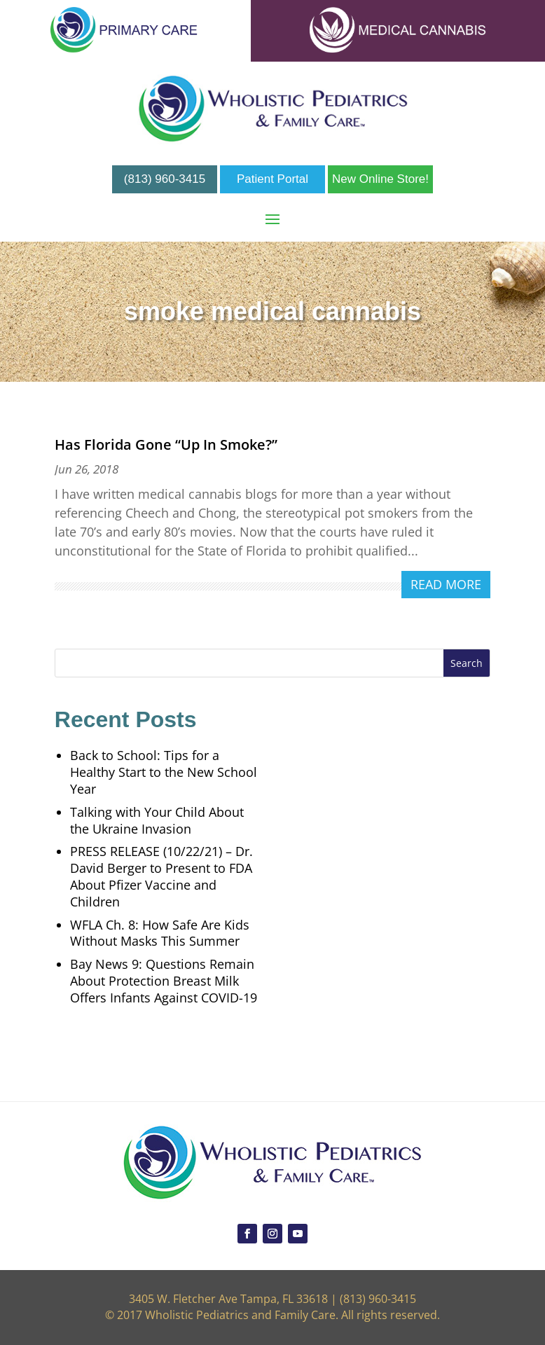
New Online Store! (380, 179)
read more (446, 584)
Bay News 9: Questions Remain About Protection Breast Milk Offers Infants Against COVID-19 (163, 981)
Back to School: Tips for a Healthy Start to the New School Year (163, 772)
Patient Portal (272, 179)
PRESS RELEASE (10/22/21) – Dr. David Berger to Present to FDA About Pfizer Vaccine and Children (161, 876)
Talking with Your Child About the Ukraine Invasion (157, 820)
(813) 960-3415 (164, 179)
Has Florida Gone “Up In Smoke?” (166, 444)
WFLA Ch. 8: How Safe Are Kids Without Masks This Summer (159, 933)
